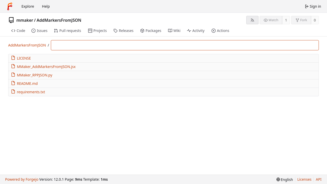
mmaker (24, 20)
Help (46, 6)
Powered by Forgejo (21, 179)
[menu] (284, 179)
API (318, 179)
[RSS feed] (252, 20)
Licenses (304, 179)
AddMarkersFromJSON (59, 20)
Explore (27, 6)
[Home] (10, 6)
